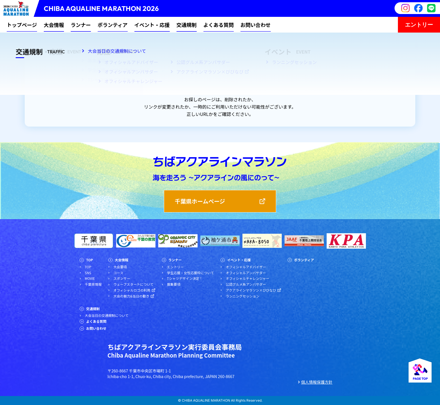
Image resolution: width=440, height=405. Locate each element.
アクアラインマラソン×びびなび (251, 290)
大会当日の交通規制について (107, 315)
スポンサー (121, 278)
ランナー (81, 24)
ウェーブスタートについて (133, 284)
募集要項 (173, 284)
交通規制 (187, 24)
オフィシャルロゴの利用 (131, 290)
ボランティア (113, 24)
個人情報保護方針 (317, 382)
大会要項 (120, 267)
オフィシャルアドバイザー (246, 267)
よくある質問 (218, 24)
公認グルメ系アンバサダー (246, 284)
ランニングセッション (242, 296)
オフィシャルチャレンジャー (247, 278)
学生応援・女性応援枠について (190, 273)
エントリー (419, 24)
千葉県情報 (93, 284)
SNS (88, 273)
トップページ (22, 24)
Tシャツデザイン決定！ (185, 278)
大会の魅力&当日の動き (131, 296)
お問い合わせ (255, 24)
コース (118, 273)
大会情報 (54, 24)
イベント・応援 (152, 24)
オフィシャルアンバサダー (246, 273)
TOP (89, 260)
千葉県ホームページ (200, 201)
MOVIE (90, 278)
